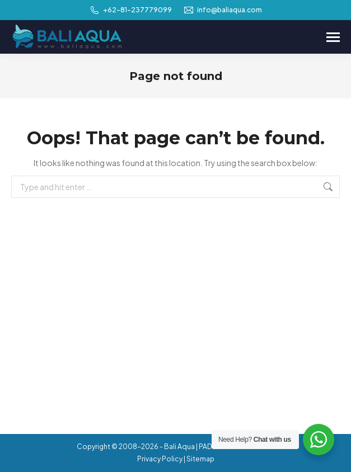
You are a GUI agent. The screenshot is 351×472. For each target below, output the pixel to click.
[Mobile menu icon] (333, 37)
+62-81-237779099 (130, 10)
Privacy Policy (159, 459)
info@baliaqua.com (222, 10)
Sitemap (200, 459)
